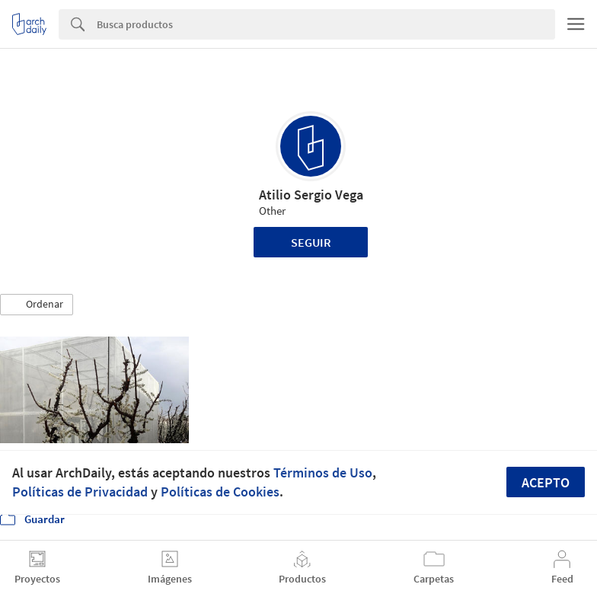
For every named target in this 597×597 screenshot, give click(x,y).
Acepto (546, 482)
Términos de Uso (322, 472)
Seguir (311, 242)
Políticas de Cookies (220, 491)
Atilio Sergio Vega (311, 194)
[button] (36, 304)
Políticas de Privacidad (80, 491)
